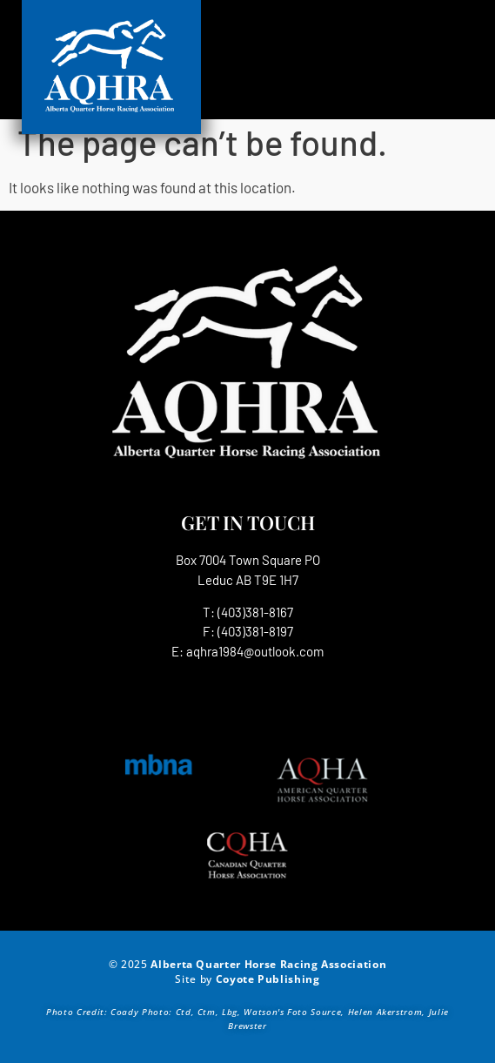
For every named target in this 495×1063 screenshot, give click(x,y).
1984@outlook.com (271, 651)
